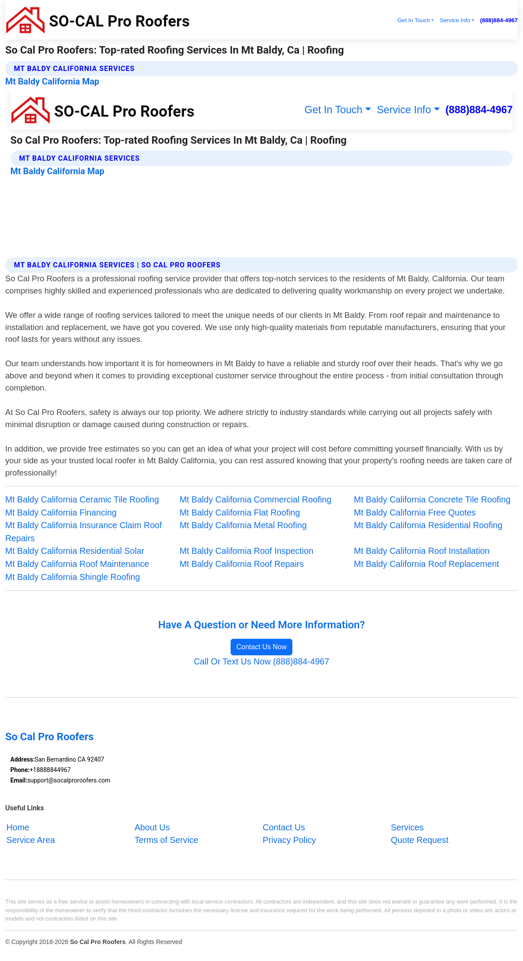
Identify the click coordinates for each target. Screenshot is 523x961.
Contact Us (284, 827)
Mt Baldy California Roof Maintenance (77, 564)
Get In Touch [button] (413, 20)
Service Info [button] (455, 20)
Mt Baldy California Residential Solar (74, 551)
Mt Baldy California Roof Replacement (426, 564)
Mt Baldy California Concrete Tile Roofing (432, 499)
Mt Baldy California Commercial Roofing (256, 499)
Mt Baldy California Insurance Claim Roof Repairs (83, 531)
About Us (152, 827)
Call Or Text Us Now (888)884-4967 (261, 661)
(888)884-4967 (499, 20)
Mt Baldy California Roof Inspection (247, 551)
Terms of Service (166, 840)
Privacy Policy (289, 840)
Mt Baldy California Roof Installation (421, 551)
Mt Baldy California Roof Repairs (242, 564)
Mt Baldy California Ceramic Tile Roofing (82, 499)
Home (18, 827)
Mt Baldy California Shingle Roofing (72, 577)
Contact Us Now (261, 647)
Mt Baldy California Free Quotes (415, 512)
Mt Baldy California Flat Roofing (240, 512)
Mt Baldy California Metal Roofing (243, 525)
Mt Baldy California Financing (61, 512)
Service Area (31, 840)
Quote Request (419, 840)
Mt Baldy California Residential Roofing (428, 525)
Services (407, 827)
